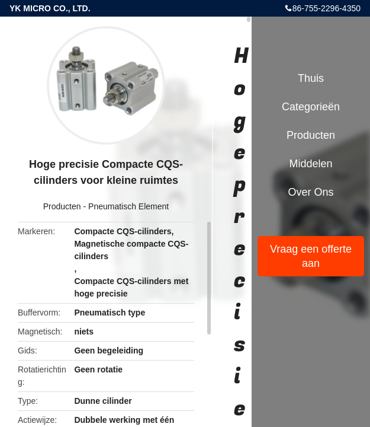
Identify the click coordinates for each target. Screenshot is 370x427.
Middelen (310, 164)
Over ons (310, 192)
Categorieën (311, 107)
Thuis (311, 78)
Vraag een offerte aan (311, 256)
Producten (62, 206)
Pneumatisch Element (128, 206)
